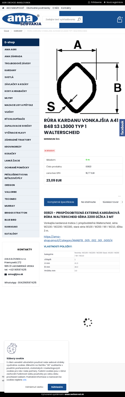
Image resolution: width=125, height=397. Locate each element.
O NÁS (56, 7)
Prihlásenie (96, 2)
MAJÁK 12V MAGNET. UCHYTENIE (63, 326)
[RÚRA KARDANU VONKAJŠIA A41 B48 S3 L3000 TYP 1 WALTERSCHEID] (83, 76)
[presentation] (45, 317)
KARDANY (18, 31)
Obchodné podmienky (38, 7)
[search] (79, 20)
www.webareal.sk (74, 394)
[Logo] (22, 19)
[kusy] (92, 343)
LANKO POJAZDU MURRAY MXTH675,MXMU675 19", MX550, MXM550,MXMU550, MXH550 (103, 325)
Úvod (6, 31)
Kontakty (66, 7)
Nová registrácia (115, 2)
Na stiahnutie (88, 202)
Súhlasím (57, 387)
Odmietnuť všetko (34, 387)
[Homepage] (3, 8)
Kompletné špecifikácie (61, 202)
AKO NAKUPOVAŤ (15, 7)
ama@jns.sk (15, 274)
